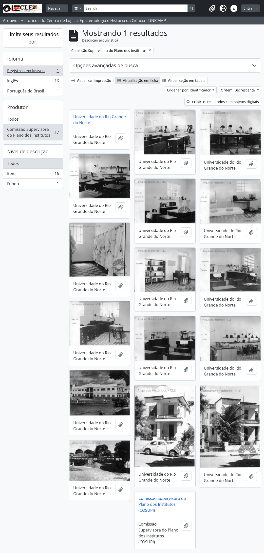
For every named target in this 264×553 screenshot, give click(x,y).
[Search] (135, 8)
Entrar (249, 8)
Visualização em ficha (137, 80)
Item (33, 175)
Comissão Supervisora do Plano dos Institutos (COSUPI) (162, 504)
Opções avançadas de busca (105, 65)
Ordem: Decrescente (238, 90)
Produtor (17, 107)
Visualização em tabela (184, 80)
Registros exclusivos (33, 72)
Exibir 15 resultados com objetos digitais (223, 101)
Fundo (33, 185)
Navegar (55, 8)
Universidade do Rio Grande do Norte (99, 119)
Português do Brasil (33, 92)
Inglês (33, 82)
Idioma (15, 58)
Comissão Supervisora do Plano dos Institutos (33, 132)
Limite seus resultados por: (33, 38)
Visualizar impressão (91, 80)
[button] (212, 8)
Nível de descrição (28, 151)
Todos (13, 119)
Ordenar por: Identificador (189, 90)
